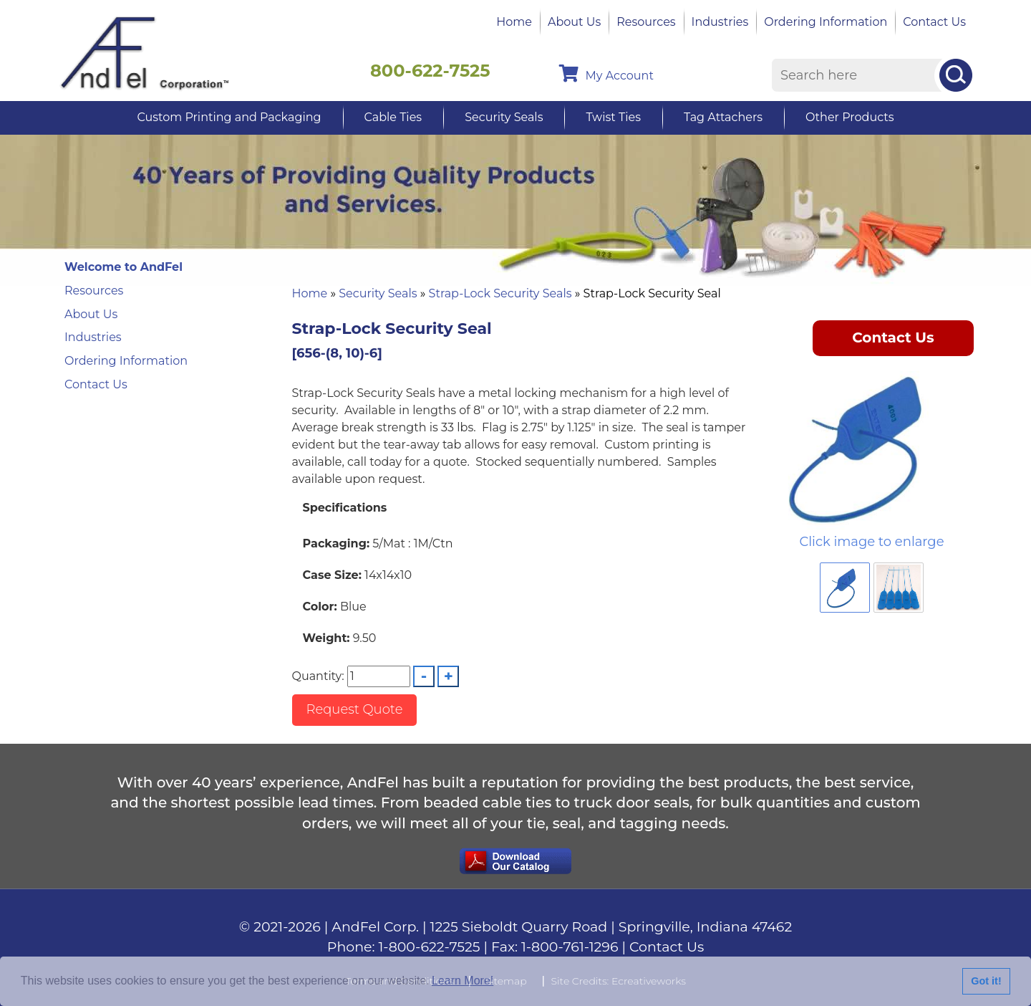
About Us (574, 22)
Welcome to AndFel (123, 267)
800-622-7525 (430, 70)
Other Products (849, 117)
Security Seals (504, 117)
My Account (606, 73)
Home (514, 22)
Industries (720, 22)
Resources (645, 22)
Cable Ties (393, 117)
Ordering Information (825, 22)
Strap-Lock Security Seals (500, 293)
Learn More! (462, 980)
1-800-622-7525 (429, 947)
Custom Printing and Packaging (229, 117)
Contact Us (934, 22)
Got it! (986, 981)
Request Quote (354, 709)
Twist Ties (613, 117)
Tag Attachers (723, 117)
